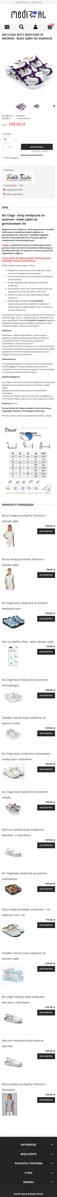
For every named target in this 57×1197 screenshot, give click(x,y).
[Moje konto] (36, 27)
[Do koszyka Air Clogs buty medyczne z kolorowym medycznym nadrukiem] (46, 769)
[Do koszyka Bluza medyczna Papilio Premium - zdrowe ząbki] (46, 531)
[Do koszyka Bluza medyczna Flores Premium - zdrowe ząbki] (46, 575)
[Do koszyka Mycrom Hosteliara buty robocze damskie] (46, 1056)
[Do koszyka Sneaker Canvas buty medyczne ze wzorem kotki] (46, 969)
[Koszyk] (50, 26)
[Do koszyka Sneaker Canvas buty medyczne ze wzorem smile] (46, 733)
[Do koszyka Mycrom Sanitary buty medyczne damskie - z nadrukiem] (46, 845)
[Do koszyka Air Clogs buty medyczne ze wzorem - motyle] (46, 807)
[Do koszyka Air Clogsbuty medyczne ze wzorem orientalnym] (46, 889)
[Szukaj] (21, 26)
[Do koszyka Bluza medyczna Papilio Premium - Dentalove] (46, 1100)
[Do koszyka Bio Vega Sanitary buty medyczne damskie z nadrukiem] (46, 1012)
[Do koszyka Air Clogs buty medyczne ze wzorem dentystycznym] (46, 619)
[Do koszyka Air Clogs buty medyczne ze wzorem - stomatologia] (46, 695)
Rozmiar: (6, 133)
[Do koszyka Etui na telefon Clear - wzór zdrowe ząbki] (46, 652)
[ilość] (5, 147)
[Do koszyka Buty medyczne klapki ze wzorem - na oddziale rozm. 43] (46, 925)
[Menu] (7, 27)
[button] (12, 189)
